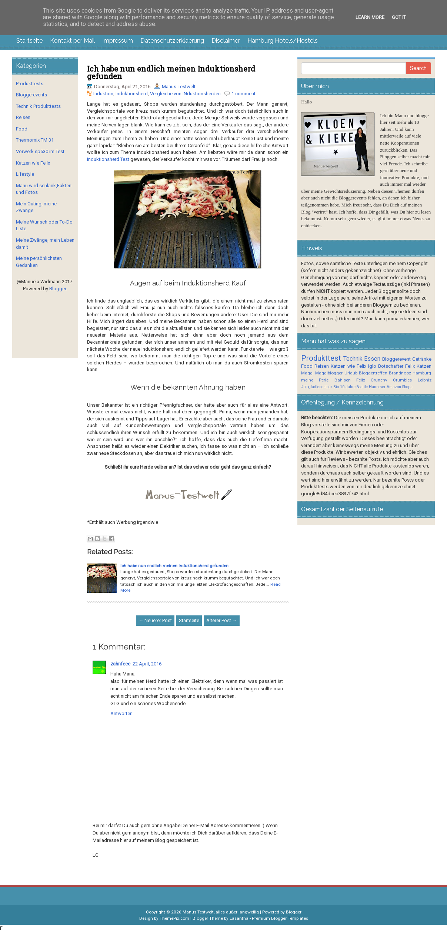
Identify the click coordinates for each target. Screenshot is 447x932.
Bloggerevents (31, 95)
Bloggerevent (396, 359)
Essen (372, 359)
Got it (399, 17)
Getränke (421, 359)
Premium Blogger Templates (280, 918)
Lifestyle (25, 174)
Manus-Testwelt (179, 86)
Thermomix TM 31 (35, 140)
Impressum (117, 40)
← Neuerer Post (155, 620)
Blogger (57, 288)
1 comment (243, 93)
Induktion (103, 93)
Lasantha (239, 918)
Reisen (23, 117)
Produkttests (29, 83)
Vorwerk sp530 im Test (40, 151)
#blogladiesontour (316, 386)
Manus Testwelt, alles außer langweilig (221, 912)
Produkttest (321, 358)
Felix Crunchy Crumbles (384, 380)
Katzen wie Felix (33, 163)
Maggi (307, 373)
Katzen (424, 366)
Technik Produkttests (38, 106)
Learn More (370, 17)
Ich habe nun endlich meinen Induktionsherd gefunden (171, 72)
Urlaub (350, 373)
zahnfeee (120, 664)
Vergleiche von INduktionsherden (185, 93)
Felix (410, 366)
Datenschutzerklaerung (172, 40)
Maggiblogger (329, 373)
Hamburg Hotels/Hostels (282, 40)
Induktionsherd (132, 93)
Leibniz (424, 380)
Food (21, 129)
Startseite (29, 40)
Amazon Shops (400, 386)
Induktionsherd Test (108, 159)
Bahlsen (342, 380)
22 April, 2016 (147, 664)
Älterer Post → (221, 620)
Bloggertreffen (373, 373)
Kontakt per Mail (72, 40)
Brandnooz (400, 373)
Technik (353, 359)
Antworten (121, 713)
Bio (336, 386)
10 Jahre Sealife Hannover (363, 386)
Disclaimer (225, 40)
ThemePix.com (174, 918)
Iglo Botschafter (385, 366)
